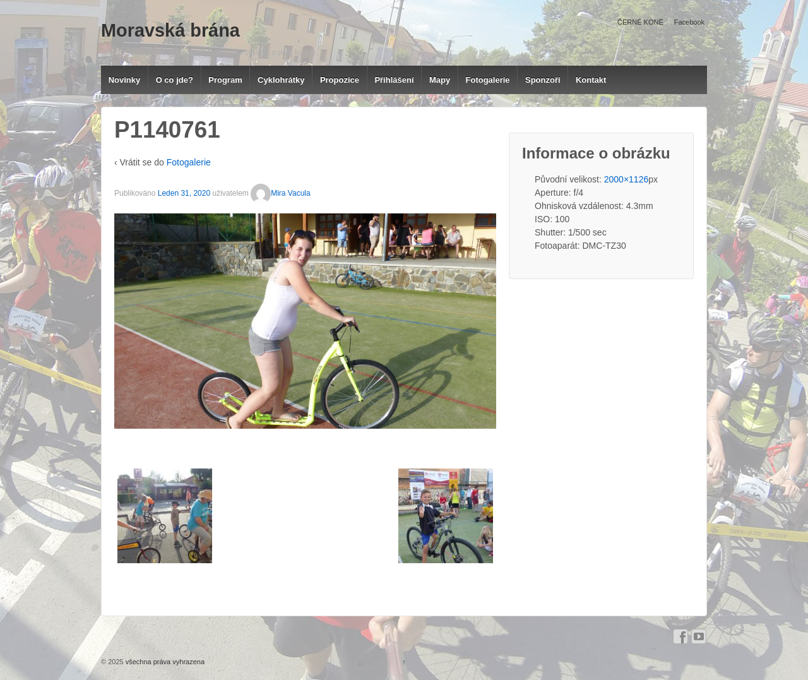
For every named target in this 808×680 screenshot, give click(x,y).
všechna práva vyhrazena (164, 661)
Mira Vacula (280, 193)
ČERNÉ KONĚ (640, 22)
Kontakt (591, 80)
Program (225, 80)
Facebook (689, 22)
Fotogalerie (488, 80)
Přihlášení (393, 80)
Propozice (339, 80)
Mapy (439, 80)
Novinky (125, 80)
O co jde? (174, 80)
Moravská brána (170, 30)
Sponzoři (543, 80)
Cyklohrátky (281, 80)
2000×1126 (626, 179)
